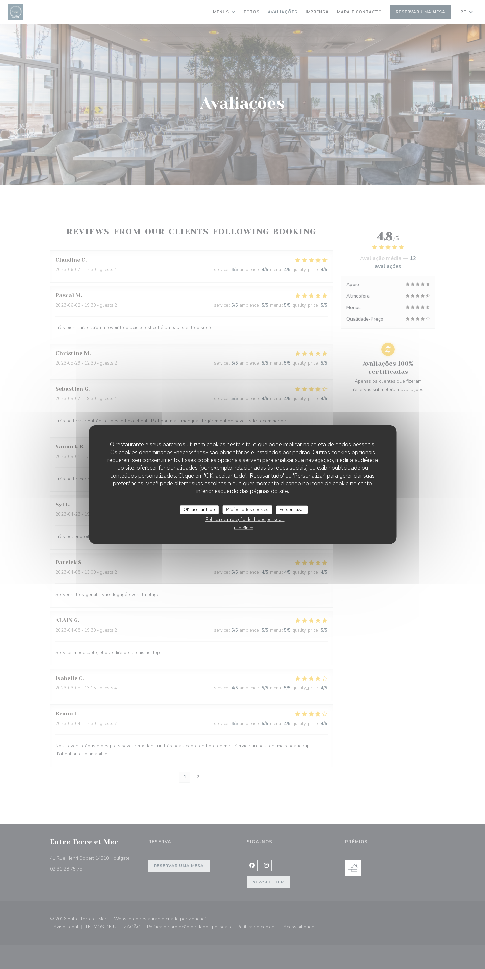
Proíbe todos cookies (247, 509)
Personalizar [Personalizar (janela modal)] (291, 509)
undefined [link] (243, 528)
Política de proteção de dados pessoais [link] (245, 519)
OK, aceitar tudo (199, 509)
